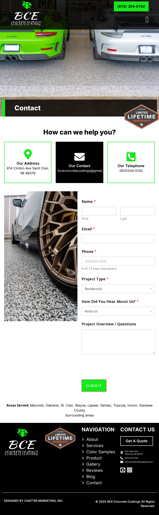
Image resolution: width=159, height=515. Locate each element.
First (85, 219)
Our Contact (79, 166)
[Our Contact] (79, 157)
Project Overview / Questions (109, 324)
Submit (94, 385)
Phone (89, 251)
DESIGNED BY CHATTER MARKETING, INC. (33, 500)
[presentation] (113, 374)
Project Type (95, 279)
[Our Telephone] (131, 157)
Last (123, 219)
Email (88, 229)
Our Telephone (131, 166)
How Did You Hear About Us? (110, 301)
